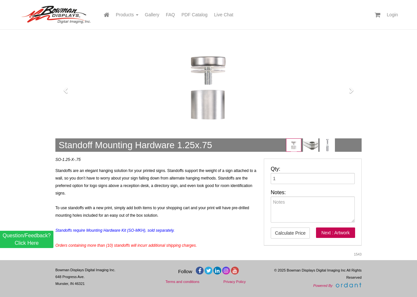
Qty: (275, 169)
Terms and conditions (182, 282)
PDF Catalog (194, 14)
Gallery (152, 14)
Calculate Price (290, 233)
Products (127, 14)
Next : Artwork (335, 232)
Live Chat (223, 14)
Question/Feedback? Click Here (27, 239)
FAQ (170, 14)
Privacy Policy (234, 282)
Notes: (278, 192)
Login (392, 14)
